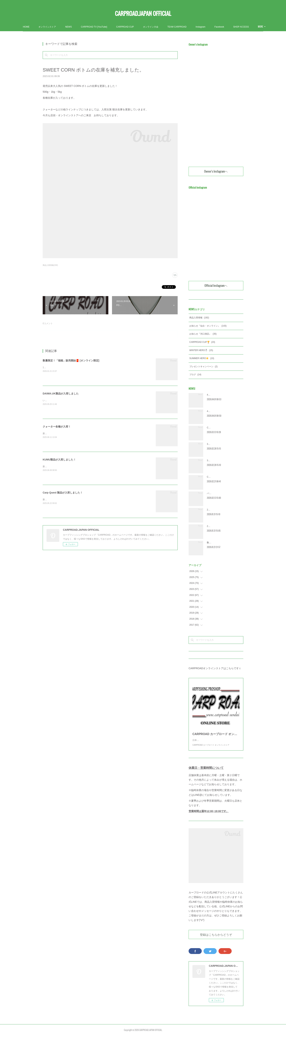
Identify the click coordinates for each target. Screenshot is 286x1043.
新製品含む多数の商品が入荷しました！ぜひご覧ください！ (72, 466)
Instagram (221, 27)
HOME (46, 27)
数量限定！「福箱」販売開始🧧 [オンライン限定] (71, 360)
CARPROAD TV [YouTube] (114, 27)
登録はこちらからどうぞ (216, 942)
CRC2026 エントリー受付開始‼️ (222, 427)
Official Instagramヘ (215, 285)
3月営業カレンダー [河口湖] (220, 444)
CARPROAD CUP (145, 27)
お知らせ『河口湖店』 (203, 334)
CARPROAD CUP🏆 (202, 342)
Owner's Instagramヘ (216, 171)
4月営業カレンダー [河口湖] (220, 395)
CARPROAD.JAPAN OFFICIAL (143, 13)
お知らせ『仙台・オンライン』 (208, 326)
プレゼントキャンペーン (203, 366)
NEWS (89, 27)
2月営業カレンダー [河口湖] (220, 509)
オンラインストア (68, 27)
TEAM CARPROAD (197, 27)
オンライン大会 (171, 27)
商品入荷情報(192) (50, 265)
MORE (237, 26)
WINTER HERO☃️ (201, 350)
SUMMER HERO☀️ (201, 358)
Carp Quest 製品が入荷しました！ (63, 492)
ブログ (195, 374)
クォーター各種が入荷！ (57, 426)
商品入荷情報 (199, 317)
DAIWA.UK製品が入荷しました (61, 393)
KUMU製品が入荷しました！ (59, 459)
